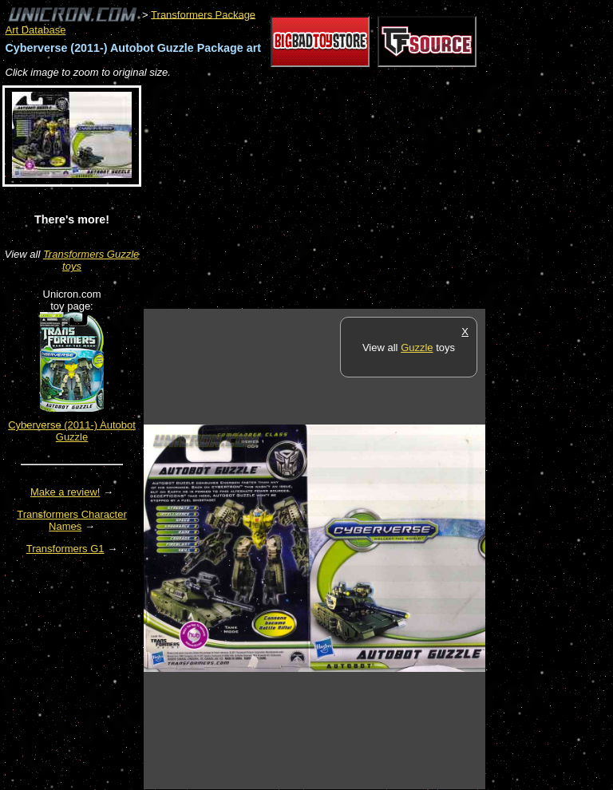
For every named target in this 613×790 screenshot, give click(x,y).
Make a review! (65, 492)
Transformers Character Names (72, 520)
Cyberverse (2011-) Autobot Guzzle (72, 431)
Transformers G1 (65, 549)
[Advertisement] (330, 194)
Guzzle (417, 348)
